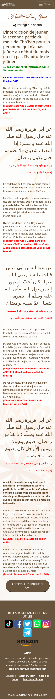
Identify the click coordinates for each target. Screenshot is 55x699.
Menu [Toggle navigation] (45, 4)
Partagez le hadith (27, 25)
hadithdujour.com (37, 694)
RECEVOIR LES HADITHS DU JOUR (27, 585)
